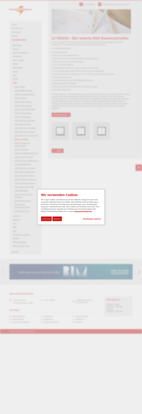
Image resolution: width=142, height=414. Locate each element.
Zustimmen (46, 219)
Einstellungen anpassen (92, 219)
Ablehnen (57, 219)
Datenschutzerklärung (83, 211)
